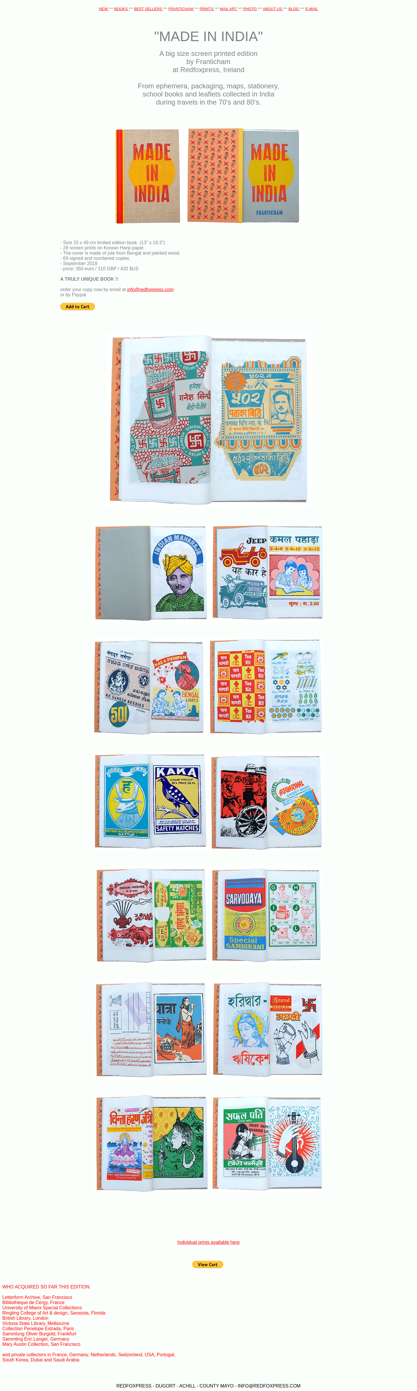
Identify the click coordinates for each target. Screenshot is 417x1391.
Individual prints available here (208, 1242)
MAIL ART (229, 9)
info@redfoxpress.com (150, 289)
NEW (104, 9)
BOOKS (121, 9)
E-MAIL (312, 9)
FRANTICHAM (181, 9)
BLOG (294, 9)
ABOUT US (273, 9)
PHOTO (250, 9)
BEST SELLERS (148, 9)
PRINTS (207, 9)
